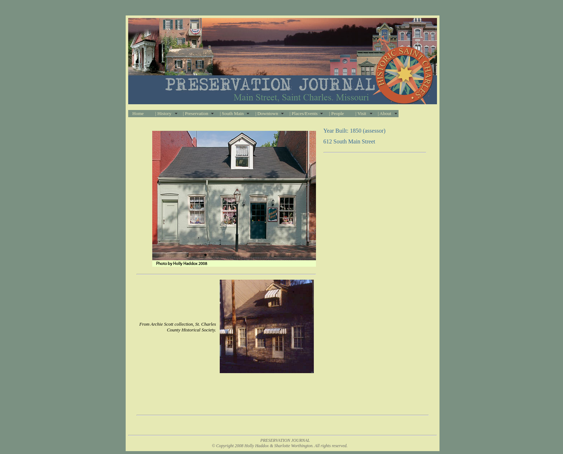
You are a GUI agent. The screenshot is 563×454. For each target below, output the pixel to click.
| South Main (232, 113)
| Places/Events (304, 113)
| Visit (360, 113)
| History (163, 113)
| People (336, 113)
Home (138, 113)
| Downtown (266, 113)
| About (384, 113)
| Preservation (195, 113)
